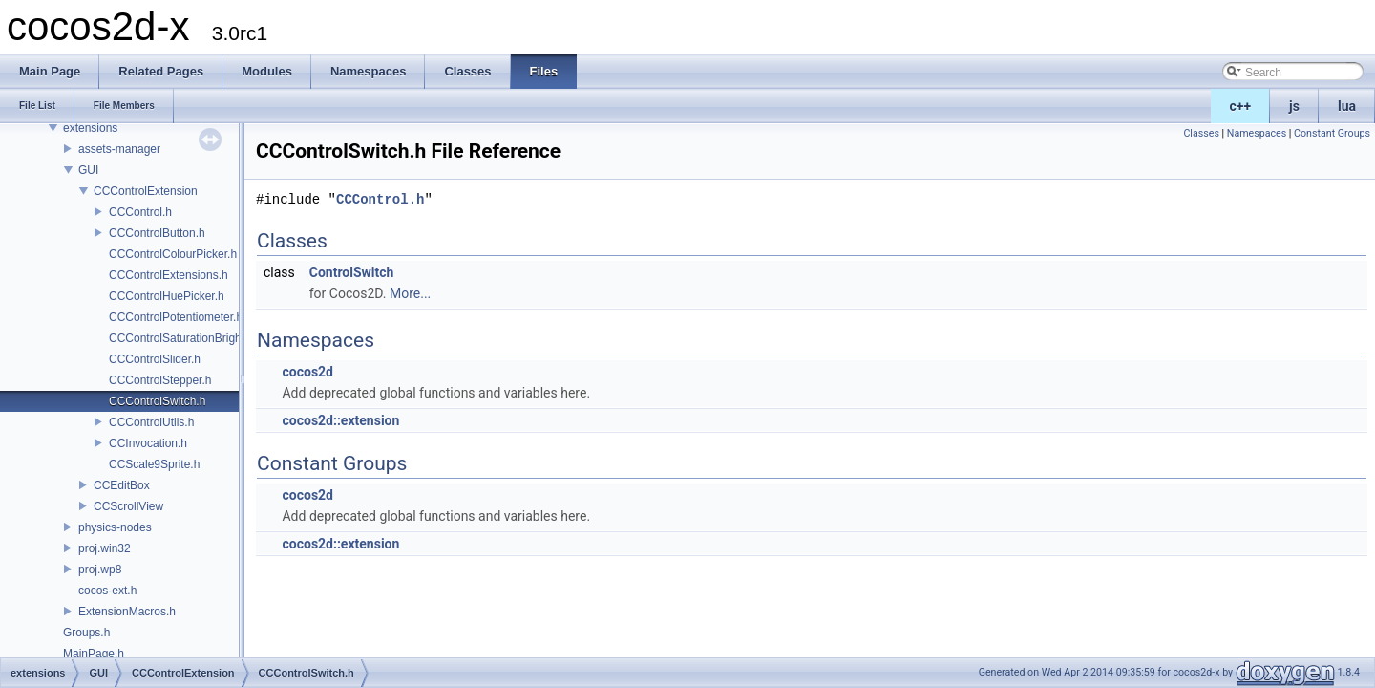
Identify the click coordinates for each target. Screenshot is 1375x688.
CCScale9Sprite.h (154, 464)
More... (410, 293)
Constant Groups (1332, 133)
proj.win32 (104, 548)
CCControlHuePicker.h (166, 296)
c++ (1241, 106)
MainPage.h (93, 653)
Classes (1200, 133)
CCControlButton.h (157, 233)
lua (1347, 106)
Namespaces (1256, 133)
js (1294, 106)
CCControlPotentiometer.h (176, 317)
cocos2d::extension (340, 420)
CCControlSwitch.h (157, 401)
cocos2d (307, 371)
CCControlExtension (146, 191)
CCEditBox (122, 485)
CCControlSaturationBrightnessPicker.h (209, 338)
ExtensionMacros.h (127, 611)
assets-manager (119, 149)
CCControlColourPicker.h (173, 254)
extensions (90, 128)
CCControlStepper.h (160, 380)
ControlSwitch (351, 272)
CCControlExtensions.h (168, 275)
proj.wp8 (99, 569)
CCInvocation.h (148, 443)
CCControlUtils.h (151, 422)
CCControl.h (140, 212)
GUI (88, 170)
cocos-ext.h (107, 590)
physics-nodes (115, 527)
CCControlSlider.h (155, 359)
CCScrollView (128, 506)
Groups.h (86, 632)
